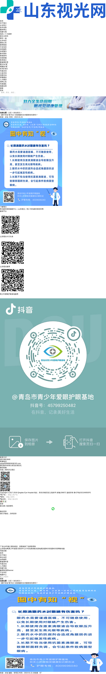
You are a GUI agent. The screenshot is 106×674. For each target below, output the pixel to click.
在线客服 (3, 58)
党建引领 (3, 32)
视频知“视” (4, 66)
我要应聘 (3, 86)
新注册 (2, 506)
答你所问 (16, 113)
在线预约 (3, 51)
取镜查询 (3, 56)
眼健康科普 (4, 62)
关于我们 (3, 23)
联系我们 (3, 60)
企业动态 (3, 40)
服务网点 (3, 29)
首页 (1, 21)
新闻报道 (3, 45)
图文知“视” (4, 64)
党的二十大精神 (6, 34)
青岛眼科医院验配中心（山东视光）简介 (15, 209)
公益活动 (3, 73)
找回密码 (9, 506)
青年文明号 (4, 36)
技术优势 (3, 27)
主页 (10, 113)
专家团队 (3, 84)
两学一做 (3, 38)
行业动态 (3, 47)
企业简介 (3, 25)
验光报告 (3, 53)
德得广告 (26, 546)
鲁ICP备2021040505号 (82, 492)
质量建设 (3, 77)
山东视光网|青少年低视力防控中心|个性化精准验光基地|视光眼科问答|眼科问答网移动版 (32, 548)
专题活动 (3, 71)
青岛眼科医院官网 (36, 209)
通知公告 (3, 43)
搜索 (1, 579)
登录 (1, 90)
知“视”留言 (4, 69)
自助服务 (3, 49)
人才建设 (3, 79)
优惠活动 (3, 75)
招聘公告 (3, 82)
